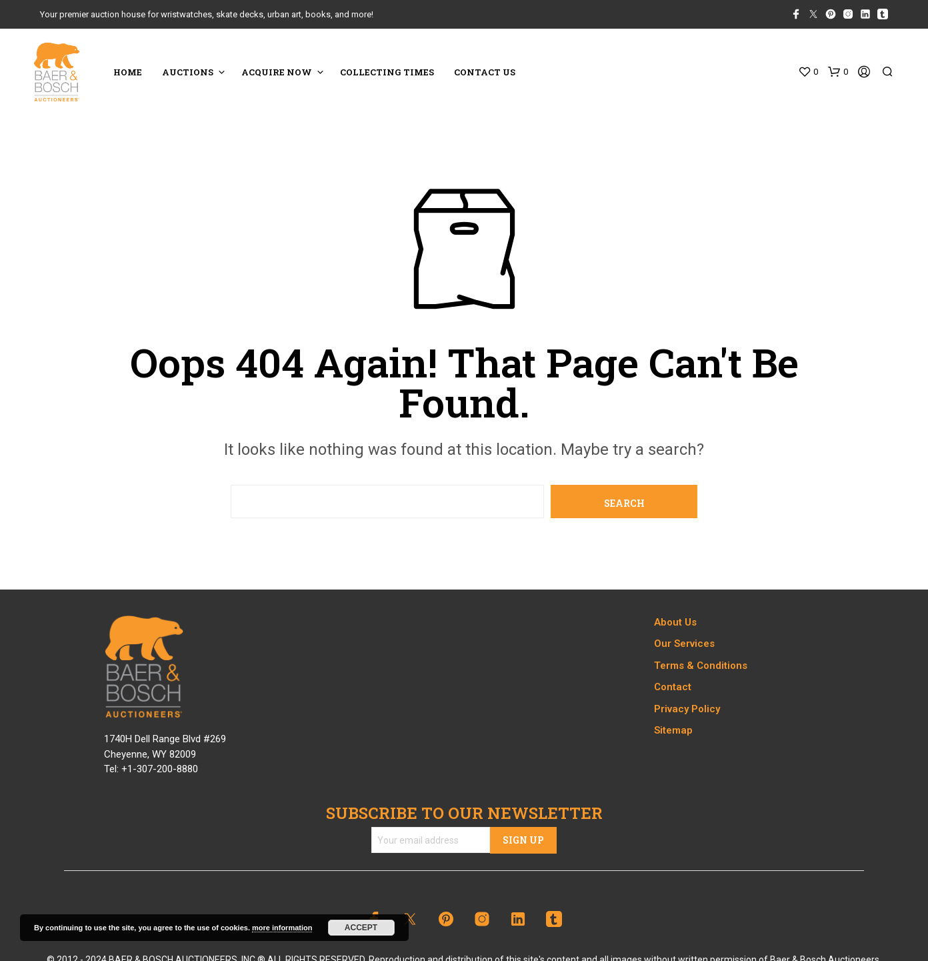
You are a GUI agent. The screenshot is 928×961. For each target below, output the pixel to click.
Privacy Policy (687, 709)
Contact (672, 687)
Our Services (684, 644)
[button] (808, 72)
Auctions (187, 72)
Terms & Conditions (700, 666)
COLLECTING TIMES (387, 72)
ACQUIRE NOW (276, 72)
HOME (127, 72)
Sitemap (673, 730)
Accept (361, 927)
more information (282, 928)
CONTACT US (484, 72)
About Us (675, 622)
